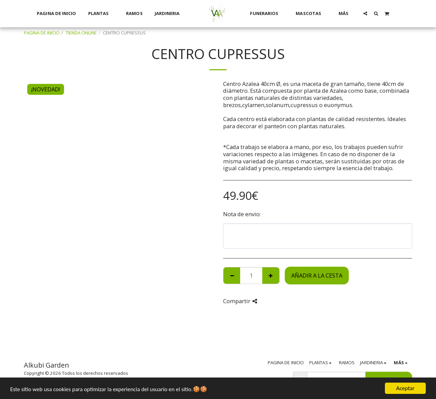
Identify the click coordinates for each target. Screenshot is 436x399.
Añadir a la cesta (316, 275)
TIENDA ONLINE (81, 33)
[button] (365, 13)
